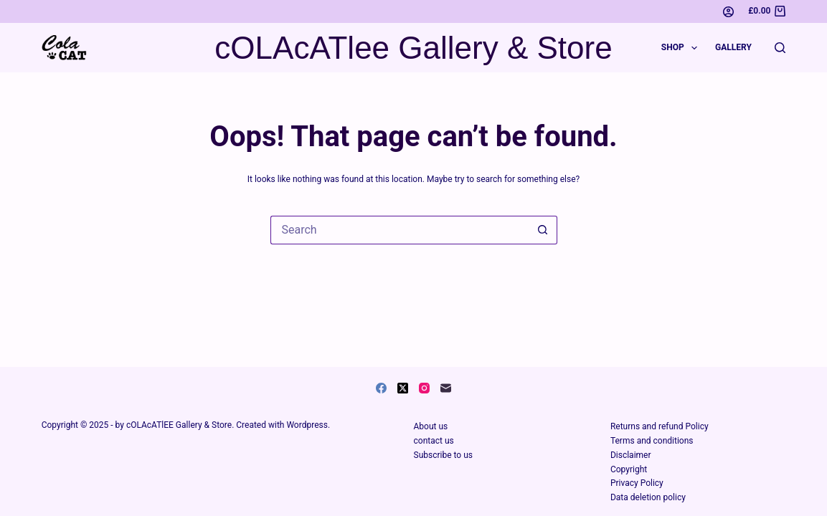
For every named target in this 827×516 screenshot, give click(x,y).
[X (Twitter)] (402, 388)
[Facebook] (381, 388)
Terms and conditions (652, 441)
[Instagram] (424, 388)
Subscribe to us (443, 455)
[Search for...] (399, 230)
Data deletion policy (648, 497)
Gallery (733, 47)
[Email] (445, 388)
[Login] (728, 11)
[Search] (780, 47)
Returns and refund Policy (659, 426)
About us (431, 426)
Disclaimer (630, 455)
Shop (682, 48)
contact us (434, 441)
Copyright (628, 469)
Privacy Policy (636, 483)
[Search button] (543, 230)
